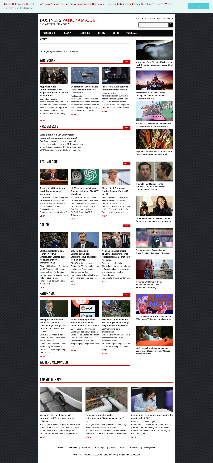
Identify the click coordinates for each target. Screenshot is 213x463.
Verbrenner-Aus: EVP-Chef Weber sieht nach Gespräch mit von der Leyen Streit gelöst (154, 65)
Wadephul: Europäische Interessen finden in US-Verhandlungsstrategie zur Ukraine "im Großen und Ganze (53, 325)
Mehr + (126, 61)
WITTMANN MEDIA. (82, 455)
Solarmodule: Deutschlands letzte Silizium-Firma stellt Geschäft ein (84, 89)
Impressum (168, 18)
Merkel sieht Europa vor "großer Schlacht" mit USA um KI (115, 191)
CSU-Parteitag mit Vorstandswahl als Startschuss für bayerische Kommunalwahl (84, 255)
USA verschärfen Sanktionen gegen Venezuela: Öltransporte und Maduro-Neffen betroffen (153, 351)
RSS (144, 18)
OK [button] (198, 6)
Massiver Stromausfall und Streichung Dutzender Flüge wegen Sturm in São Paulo (116, 322)
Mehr (42, 120)
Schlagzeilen (149, 448)
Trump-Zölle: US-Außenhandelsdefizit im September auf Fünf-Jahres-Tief (153, 124)
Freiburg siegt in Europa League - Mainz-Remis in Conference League (152, 251)
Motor (116, 33)
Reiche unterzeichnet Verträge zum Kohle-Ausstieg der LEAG (152, 416)
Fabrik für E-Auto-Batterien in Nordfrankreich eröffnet (115, 88)
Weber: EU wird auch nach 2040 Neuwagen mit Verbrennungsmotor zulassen (57, 418)
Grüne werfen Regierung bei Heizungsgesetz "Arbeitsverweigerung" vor (104, 418)
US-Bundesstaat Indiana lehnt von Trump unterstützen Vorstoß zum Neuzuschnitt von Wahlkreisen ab (52, 257)
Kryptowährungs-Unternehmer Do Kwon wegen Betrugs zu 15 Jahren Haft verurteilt (54, 91)
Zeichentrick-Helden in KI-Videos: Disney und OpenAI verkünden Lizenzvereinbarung (151, 95)
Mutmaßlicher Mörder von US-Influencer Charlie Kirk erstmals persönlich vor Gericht (150, 186)
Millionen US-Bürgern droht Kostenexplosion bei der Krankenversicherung (149, 284)
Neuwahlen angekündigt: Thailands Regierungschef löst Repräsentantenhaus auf (116, 254)
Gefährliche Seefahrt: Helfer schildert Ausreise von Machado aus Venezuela (153, 219)
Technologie (85, 33)
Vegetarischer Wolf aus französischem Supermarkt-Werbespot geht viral (154, 152)
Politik (101, 33)
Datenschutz (154, 18)
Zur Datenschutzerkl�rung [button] (19, 8)
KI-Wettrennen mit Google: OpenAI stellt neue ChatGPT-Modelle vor (85, 191)
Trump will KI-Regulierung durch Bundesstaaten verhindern (52, 191)
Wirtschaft (49, 33)
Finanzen (67, 33)
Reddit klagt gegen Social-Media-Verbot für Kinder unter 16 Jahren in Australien (85, 322)
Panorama (131, 33)
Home (136, 18)
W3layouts (135, 455)
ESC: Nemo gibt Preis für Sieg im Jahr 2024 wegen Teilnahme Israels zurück (153, 317)
